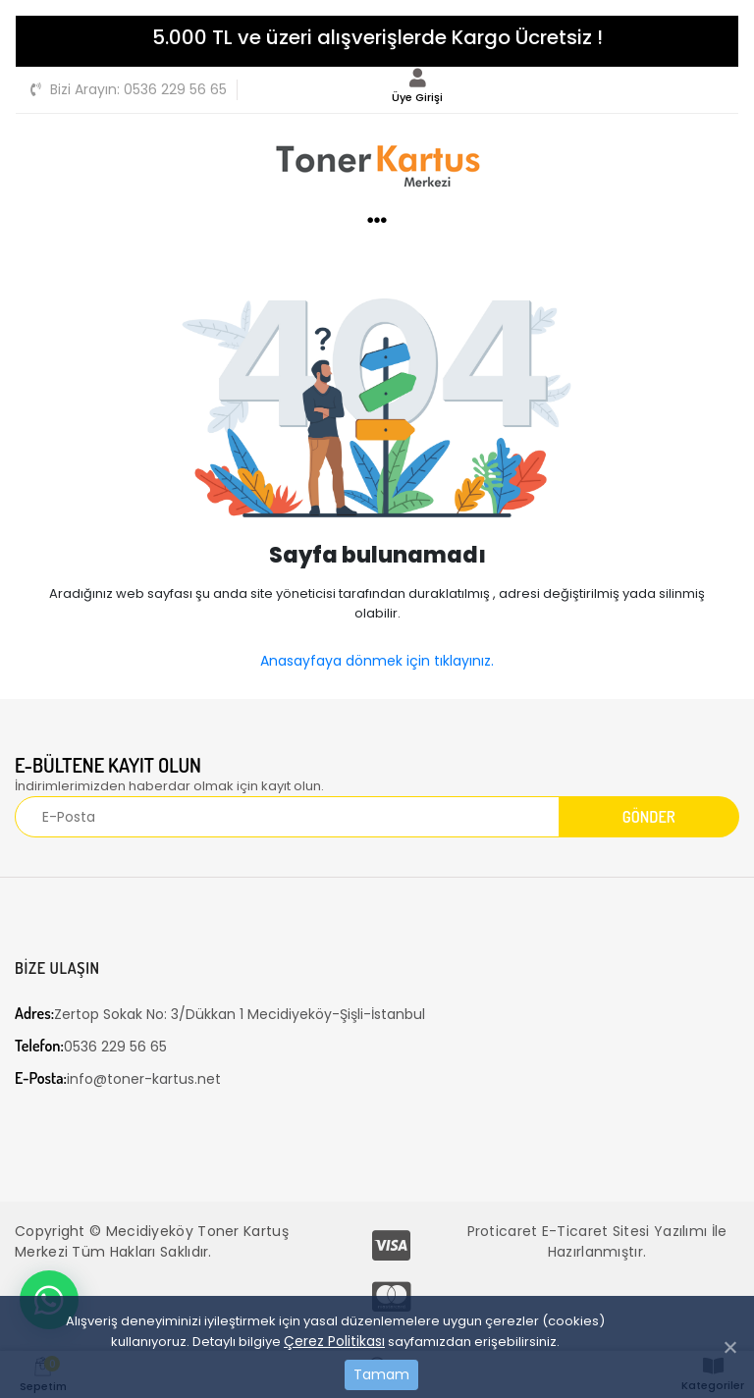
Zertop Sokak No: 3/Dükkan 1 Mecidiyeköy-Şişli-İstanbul (220, 1013)
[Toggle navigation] (713, 87)
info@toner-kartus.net (118, 1078)
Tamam (381, 1374)
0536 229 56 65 (128, 89)
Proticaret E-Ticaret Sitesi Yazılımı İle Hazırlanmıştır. (597, 1241)
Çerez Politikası (334, 1341)
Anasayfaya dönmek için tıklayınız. (377, 661)
